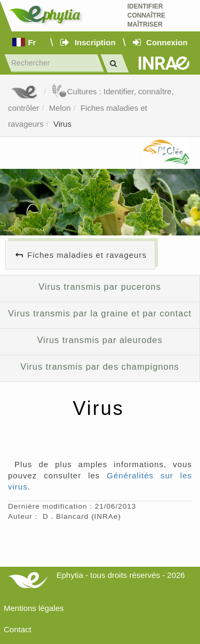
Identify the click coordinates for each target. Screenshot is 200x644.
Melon (60, 107)
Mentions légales (34, 608)
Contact (17, 629)
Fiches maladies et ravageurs (87, 254)
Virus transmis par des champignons (99, 366)
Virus (62, 123)
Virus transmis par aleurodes (99, 340)
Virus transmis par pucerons (99, 286)
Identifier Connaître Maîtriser (146, 15)
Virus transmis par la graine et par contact (99, 313)
